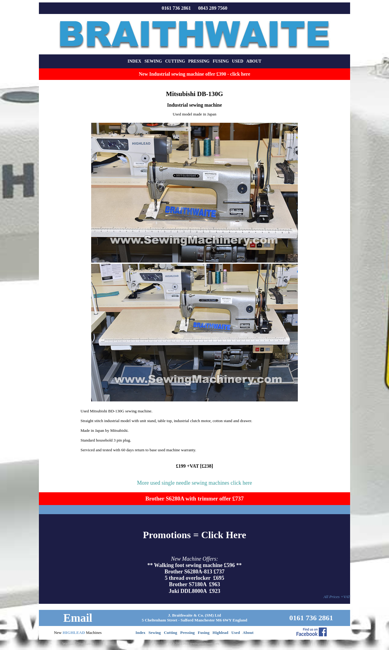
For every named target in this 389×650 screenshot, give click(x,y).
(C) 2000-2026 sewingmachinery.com (194, 643)
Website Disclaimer (78, 643)
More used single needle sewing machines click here (194, 483)
